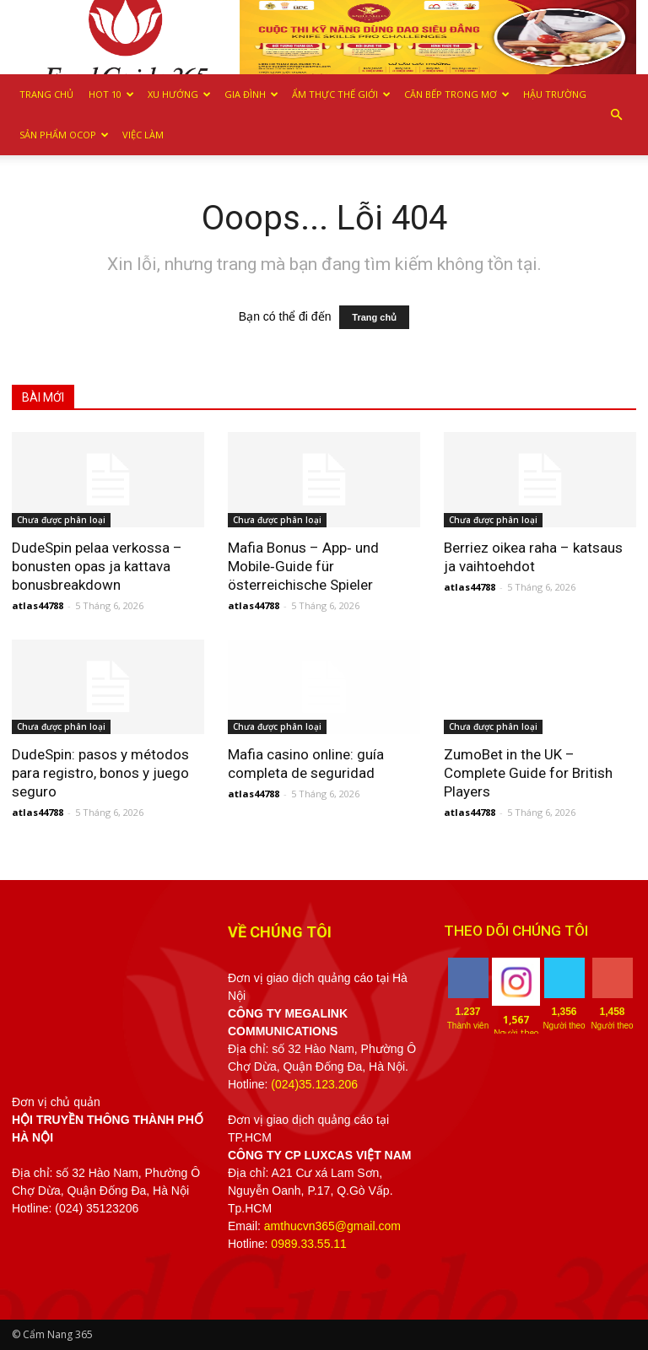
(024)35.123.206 (314, 1084)
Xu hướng (179, 94)
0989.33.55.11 (309, 1243)
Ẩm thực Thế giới (341, 94)
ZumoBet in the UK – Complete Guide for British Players (528, 773)
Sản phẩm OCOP (64, 134)
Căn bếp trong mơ (457, 94)
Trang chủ (46, 94)
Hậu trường (554, 94)
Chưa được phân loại (61, 520)
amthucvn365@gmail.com (332, 1226)
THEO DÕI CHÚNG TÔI (516, 930)
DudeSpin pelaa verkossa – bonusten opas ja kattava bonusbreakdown (97, 566)
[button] (616, 114)
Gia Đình (251, 94)
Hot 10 (111, 94)
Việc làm (143, 134)
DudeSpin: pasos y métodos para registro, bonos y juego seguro (100, 773)
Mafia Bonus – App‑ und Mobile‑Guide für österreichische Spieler (303, 566)
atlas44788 (37, 605)
